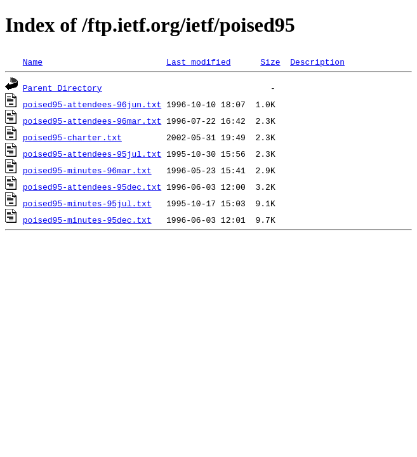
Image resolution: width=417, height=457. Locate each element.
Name (33, 61)
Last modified (198, 61)
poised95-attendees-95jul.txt (92, 153)
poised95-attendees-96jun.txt (92, 104)
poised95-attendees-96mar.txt (92, 120)
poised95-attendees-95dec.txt (92, 186)
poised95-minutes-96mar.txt (87, 170)
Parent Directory (62, 87)
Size (270, 61)
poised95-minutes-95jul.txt (87, 203)
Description (317, 61)
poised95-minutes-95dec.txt (87, 219)
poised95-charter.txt (72, 137)
